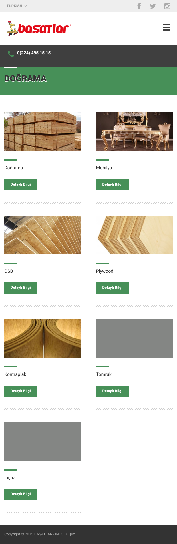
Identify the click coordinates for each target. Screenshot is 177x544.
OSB (8, 271)
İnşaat (10, 477)
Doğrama (13, 167)
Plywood (105, 271)
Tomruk (104, 374)
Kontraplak (15, 374)
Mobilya (104, 167)
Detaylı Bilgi (21, 184)
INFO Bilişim (65, 534)
